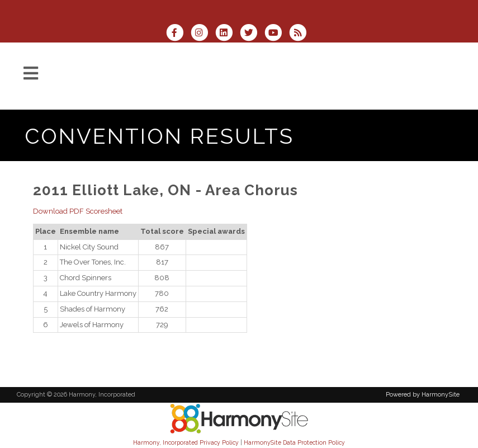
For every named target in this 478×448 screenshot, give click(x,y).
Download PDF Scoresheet (77, 211)
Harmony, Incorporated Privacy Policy (186, 442)
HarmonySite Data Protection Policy (294, 442)
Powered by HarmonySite (423, 394)
